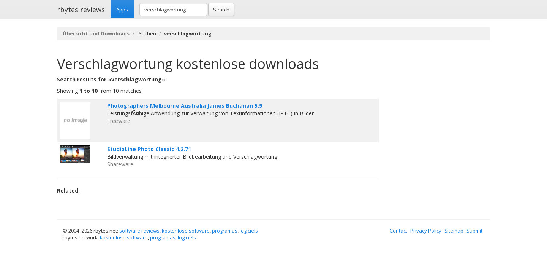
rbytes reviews (81, 9)
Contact (398, 230)
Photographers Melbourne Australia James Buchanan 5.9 (184, 105)
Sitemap (453, 230)
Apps (122, 9)
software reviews (139, 230)
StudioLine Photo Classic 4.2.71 (149, 149)
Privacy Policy (425, 230)
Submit (474, 230)
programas (224, 230)
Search (221, 9)
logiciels (249, 230)
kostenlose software (186, 230)
